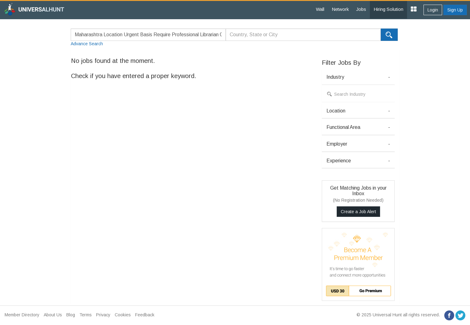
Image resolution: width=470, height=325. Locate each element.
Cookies (123, 314)
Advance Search (87, 43)
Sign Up (455, 9)
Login (433, 9)
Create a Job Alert (358, 211)
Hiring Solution (388, 9)
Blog (70, 314)
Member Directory (22, 314)
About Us (53, 314)
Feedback (144, 314)
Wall (320, 9)
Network (340, 9)
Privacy (103, 314)
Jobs (361, 9)
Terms (85, 314)
